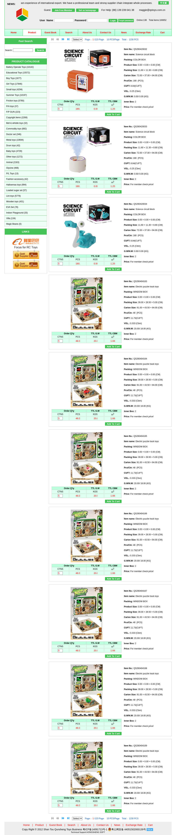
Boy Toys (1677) (14, 78)
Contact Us (105, 32)
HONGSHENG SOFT (96, 832)
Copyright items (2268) (16, 117)
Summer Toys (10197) (16, 95)
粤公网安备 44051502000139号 (127, 829)
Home (13, 32)
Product (32, 32)
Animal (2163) (12, 162)
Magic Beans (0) (14, 224)
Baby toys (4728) (14, 151)
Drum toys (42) (13, 145)
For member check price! (139, 107)
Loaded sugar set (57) (16, 190)
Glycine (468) (12, 168)
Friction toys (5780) (15, 100)
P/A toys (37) (12, 106)
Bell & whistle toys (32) (16, 123)
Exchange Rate (143, 32)
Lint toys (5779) (13, 196)
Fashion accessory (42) (17, 179)
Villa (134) (11, 218)
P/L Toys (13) (12, 173)
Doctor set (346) (13, 134)
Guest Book (50, 32)
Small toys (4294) (14, 89)
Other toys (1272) (14, 156)
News (124, 32)
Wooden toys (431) (15, 201)
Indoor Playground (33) (17, 213)
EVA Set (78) (12, 207)
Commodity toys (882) (16, 128)
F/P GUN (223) (13, 112)
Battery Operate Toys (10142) (20, 67)
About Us (87, 32)
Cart (162, 32)
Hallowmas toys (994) (16, 184)
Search (68, 32)
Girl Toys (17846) (14, 84)
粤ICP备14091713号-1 (95, 829)
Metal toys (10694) (15, 140)
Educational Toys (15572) (18, 72)
